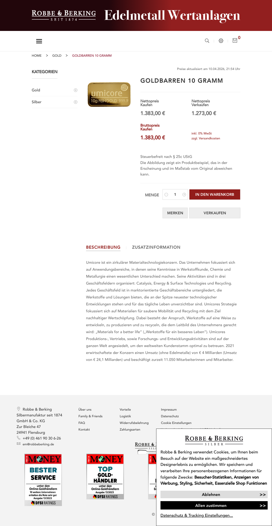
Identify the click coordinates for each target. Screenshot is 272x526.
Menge (152, 195)
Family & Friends (91, 416)
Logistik (125, 416)
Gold (57, 56)
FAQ (82, 423)
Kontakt (84, 430)
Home (37, 56)
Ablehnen (211, 494)
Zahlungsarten (130, 430)
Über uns (85, 410)
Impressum (169, 410)
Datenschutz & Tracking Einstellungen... (196, 515)
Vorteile (125, 410)
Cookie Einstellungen (176, 423)
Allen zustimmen (211, 505)
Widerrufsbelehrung (134, 423)
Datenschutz (170, 416)
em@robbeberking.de (35, 444)
